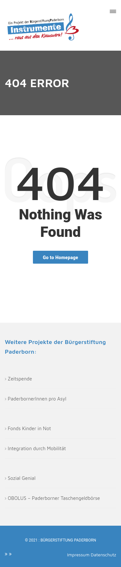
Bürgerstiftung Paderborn (68, 540)
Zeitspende (20, 378)
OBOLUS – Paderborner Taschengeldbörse (54, 498)
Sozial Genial (21, 478)
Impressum (79, 554)
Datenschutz (103, 554)
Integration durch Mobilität (37, 448)
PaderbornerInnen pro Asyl (37, 398)
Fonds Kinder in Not (29, 428)
